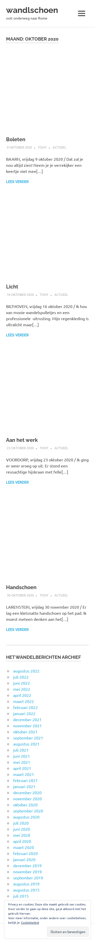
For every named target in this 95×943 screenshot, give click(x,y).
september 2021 (28, 737)
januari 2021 (24, 786)
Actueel (59, 147)
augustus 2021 (26, 743)
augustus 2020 (26, 816)
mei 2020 (21, 835)
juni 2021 (21, 755)
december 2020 (27, 792)
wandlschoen (32, 10)
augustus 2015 (26, 889)
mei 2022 (21, 689)
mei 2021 (21, 762)
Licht (12, 287)
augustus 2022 (26, 670)
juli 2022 (21, 676)
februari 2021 (25, 780)
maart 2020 (23, 847)
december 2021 (27, 719)
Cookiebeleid (30, 922)
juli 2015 (21, 895)
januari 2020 (24, 859)
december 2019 (27, 865)
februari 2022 (25, 707)
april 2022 (22, 695)
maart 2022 (23, 701)
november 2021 (27, 725)
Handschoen (21, 587)
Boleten (15, 139)
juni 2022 (21, 682)
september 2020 (28, 810)
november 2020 (27, 798)
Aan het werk (22, 440)
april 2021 (22, 768)
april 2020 (22, 841)
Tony (42, 147)
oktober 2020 (25, 804)
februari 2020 (25, 853)
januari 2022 (24, 713)
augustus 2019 (26, 883)
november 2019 (27, 871)
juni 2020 (21, 828)
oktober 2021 (25, 731)
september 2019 (28, 877)
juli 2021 (21, 749)
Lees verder (17, 182)
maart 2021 (23, 774)
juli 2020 (21, 822)
